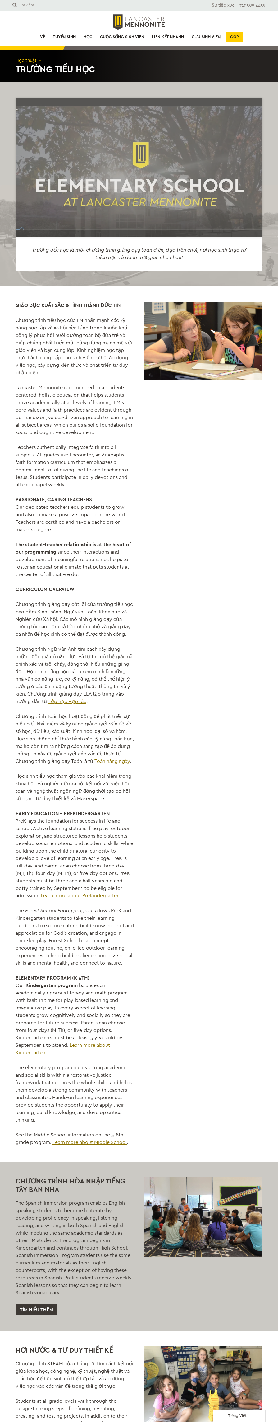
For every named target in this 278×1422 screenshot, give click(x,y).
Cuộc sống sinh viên (122, 37)
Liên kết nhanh (168, 37)
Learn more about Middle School (89, 1232)
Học (88, 37)
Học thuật (27, 60)
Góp (234, 37)
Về (42, 37)
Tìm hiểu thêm (37, 1400)
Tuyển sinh (64, 37)
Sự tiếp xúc (223, 5)
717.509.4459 (252, 5)
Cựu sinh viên (206, 37)
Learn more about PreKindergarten (80, 986)
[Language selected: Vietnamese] (239, 1416)
